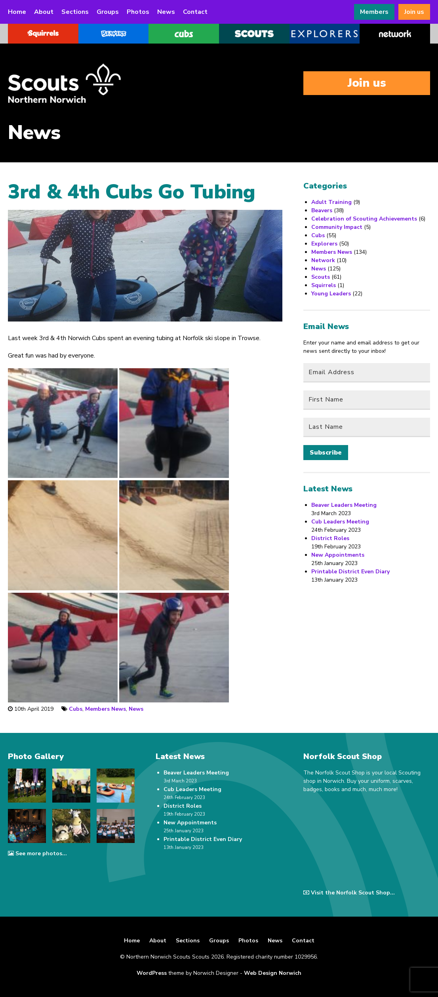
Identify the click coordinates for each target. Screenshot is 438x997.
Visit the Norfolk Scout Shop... (349, 892)
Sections (75, 12)
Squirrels (323, 285)
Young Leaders (331, 293)
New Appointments (337, 555)
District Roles (330, 538)
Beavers (321, 210)
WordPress (152, 973)
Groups (108, 12)
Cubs (75, 709)
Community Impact (336, 227)
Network (323, 260)
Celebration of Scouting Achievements (364, 219)
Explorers (324, 243)
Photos (138, 12)
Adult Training (331, 202)
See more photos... (37, 853)
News (166, 12)
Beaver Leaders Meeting (344, 505)
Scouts (320, 277)
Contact (195, 12)
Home (17, 12)
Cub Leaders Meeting (340, 521)
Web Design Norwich (272, 973)
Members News (105, 709)
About (43, 12)
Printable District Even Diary (350, 571)
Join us (414, 12)
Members (374, 12)
